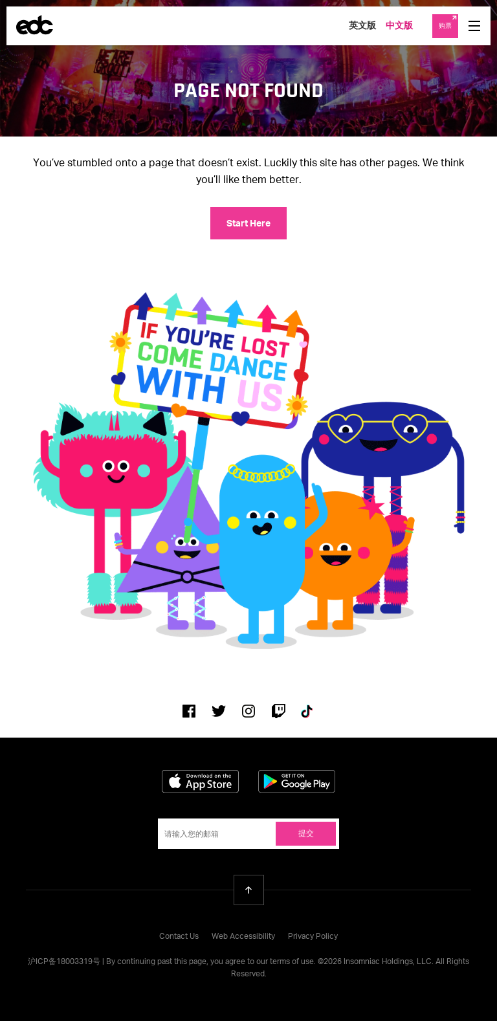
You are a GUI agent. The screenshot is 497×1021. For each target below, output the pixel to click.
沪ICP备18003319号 (64, 962)
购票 (445, 26)
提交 (306, 834)
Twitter (219, 711)
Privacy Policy (313, 937)
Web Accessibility (243, 937)
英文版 (362, 26)
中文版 (399, 26)
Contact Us (179, 937)
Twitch (278, 711)
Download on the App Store (200, 781)
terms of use (292, 962)
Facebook (189, 711)
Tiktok (308, 711)
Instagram (248, 711)
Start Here (248, 223)
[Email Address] (248, 833)
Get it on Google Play (296, 781)
